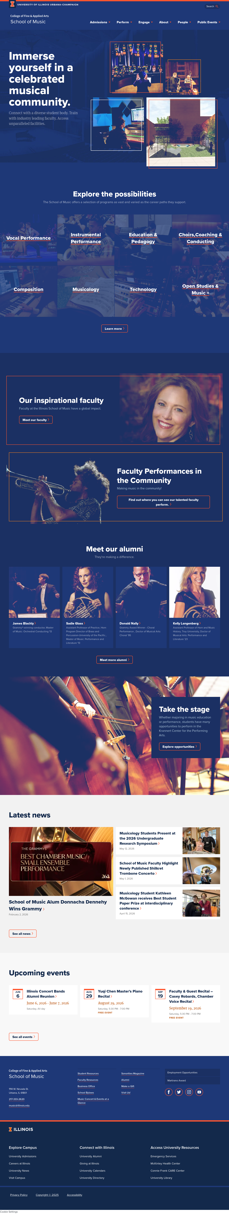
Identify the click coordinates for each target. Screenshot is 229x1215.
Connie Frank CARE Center (167, 1172)
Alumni (125, 1081)
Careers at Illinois (19, 1164)
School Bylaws (85, 1094)
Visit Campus (16, 1179)
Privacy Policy (18, 1196)
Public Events (209, 22)
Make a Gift (127, 1087)
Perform (128, 22)
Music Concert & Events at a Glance (96, 1100)
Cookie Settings (8, 1213)
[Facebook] (169, 1093)
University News (18, 1172)
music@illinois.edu (19, 1106)
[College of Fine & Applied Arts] (42, 16)
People (186, 22)
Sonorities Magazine (131, 1074)
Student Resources (87, 1074)
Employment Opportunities (181, 1073)
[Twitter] (179, 1093)
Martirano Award (176, 1081)
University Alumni (90, 1157)
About (167, 22)
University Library (161, 1179)
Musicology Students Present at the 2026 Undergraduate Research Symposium (148, 839)
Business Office (86, 1087)
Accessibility (71, 1196)
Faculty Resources (87, 1081)
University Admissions (22, 1157)
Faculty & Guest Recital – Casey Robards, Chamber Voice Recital (190, 997)
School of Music (27, 21)
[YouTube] (199, 1093)
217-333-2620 (16, 1100)
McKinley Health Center (165, 1164)
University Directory (91, 1179)
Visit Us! (125, 1094)
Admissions (105, 22)
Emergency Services (162, 1157)
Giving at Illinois (89, 1164)
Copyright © (45, 1196)
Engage (148, 22)
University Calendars (92, 1172)
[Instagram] (189, 1093)
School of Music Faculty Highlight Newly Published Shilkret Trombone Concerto (149, 869)
